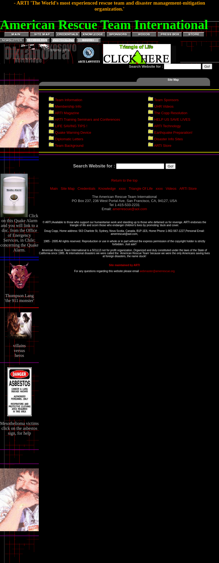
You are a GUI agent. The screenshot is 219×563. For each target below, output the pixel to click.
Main (54, 188)
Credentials (87, 188)
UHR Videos (161, 106)
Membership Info (65, 106)
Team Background (66, 146)
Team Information (65, 100)
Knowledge (107, 188)
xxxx (122, 188)
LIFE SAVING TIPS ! (68, 126)
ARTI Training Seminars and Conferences (84, 119)
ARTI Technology (164, 126)
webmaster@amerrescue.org (156, 271)
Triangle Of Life (141, 188)
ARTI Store (160, 146)
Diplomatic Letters (66, 139)
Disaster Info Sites (165, 139)
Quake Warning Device (70, 132)
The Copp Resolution (168, 113)
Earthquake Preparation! (170, 132)
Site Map (68, 188)
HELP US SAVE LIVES (169, 119)
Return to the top (124, 180)
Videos (171, 188)
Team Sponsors (163, 100)
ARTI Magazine (64, 113)
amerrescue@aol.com (130, 209)
